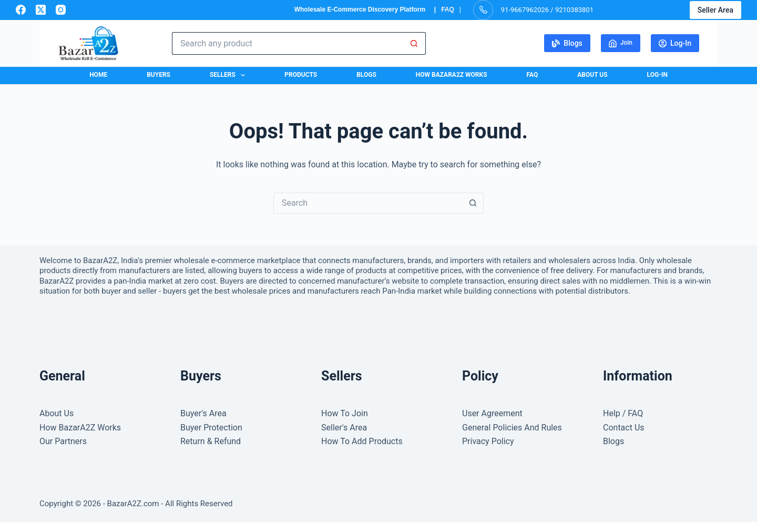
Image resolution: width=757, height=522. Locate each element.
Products (300, 74)
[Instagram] (61, 10)
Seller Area (715, 10)
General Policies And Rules (512, 428)
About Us (592, 74)
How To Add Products (362, 441)
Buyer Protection (211, 428)
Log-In (675, 43)
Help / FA (620, 413)
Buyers (158, 74)
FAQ (447, 9)
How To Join (344, 413)
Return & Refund (210, 441)
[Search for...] (287, 43)
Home (98, 74)
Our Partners (63, 441)
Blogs (567, 43)
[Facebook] (21, 10)
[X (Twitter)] (41, 10)
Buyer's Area (203, 413)
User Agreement (492, 413)
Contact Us (624, 428)
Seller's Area (344, 428)
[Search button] (414, 43)
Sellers (229, 75)
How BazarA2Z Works (451, 74)
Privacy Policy (488, 441)
